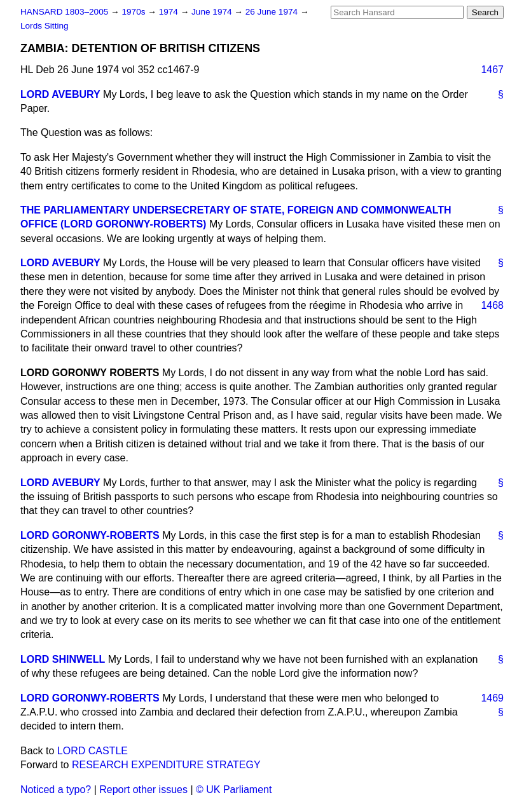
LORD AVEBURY (60, 94)
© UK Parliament (234, 789)
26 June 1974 (272, 12)
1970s (134, 12)
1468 (492, 305)
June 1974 (212, 12)
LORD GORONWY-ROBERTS (90, 535)
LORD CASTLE (92, 750)
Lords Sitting (44, 26)
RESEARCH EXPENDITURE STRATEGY (166, 764)
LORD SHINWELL (62, 659)
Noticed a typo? (55, 789)
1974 (170, 12)
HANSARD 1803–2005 (64, 12)
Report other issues (143, 789)
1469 (492, 698)
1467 (492, 69)
